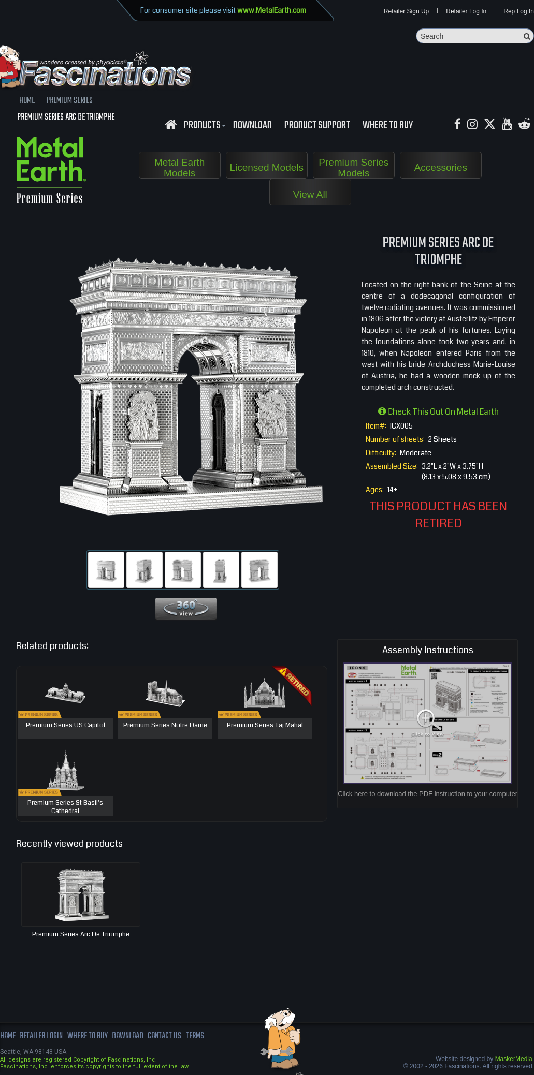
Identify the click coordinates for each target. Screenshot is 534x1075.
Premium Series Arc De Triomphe (80, 934)
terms (195, 1036)
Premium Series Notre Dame (165, 725)
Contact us (164, 1036)
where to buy (87, 1036)
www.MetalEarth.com (271, 10)
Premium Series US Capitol (65, 725)
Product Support (317, 126)
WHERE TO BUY (388, 126)
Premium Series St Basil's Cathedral (65, 807)
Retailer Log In (466, 11)
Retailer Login (41, 1036)
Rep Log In (518, 11)
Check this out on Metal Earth (438, 412)
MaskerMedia (513, 1059)
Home (8, 1036)
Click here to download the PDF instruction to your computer (427, 794)
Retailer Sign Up (406, 11)
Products (203, 126)
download (252, 126)
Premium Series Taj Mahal (265, 725)
